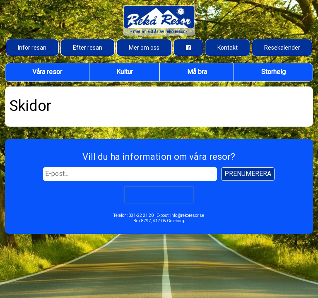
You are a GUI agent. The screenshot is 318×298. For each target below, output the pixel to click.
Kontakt (227, 47)
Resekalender (282, 47)
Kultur (124, 72)
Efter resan (87, 47)
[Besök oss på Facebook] (188, 47)
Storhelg (273, 72)
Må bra (197, 72)
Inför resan (32, 47)
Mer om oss (144, 47)
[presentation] (159, 194)
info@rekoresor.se (187, 215)
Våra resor (47, 72)
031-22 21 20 (141, 215)
